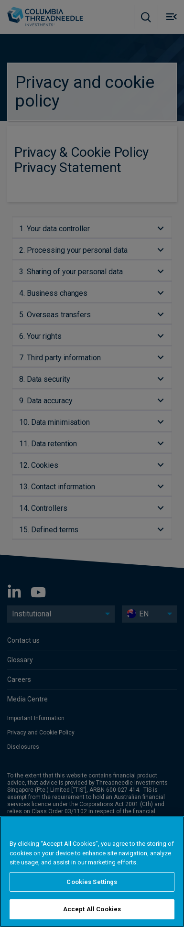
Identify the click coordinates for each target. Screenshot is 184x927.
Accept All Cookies (92, 909)
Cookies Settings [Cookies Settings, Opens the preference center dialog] (91, 881)
